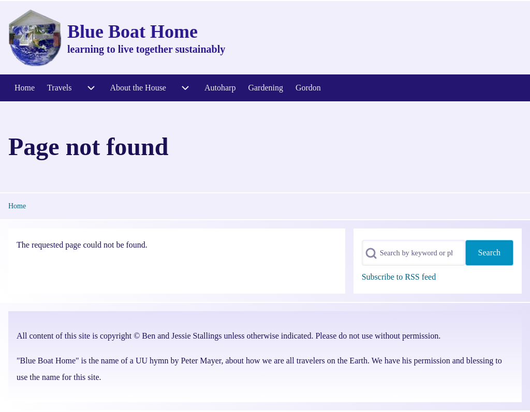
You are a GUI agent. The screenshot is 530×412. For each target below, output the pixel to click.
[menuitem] (24, 87)
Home (17, 206)
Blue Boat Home (132, 31)
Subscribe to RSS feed (399, 276)
